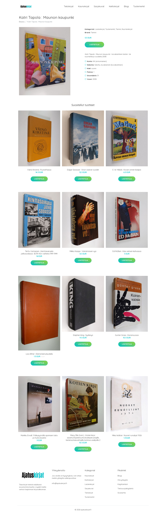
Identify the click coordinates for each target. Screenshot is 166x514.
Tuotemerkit (139, 6)
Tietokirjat (68, 6)
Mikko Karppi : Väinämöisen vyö (83, 252)
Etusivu (22, 22)
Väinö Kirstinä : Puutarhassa (39, 170)
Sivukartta (122, 493)
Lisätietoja (94, 45)
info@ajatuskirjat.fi (59, 484)
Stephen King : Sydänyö (83, 335)
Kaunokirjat (83, 6)
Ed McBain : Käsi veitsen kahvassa (127, 252)
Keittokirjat (114, 6)
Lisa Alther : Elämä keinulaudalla (39, 354)
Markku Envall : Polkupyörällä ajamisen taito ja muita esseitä (39, 437)
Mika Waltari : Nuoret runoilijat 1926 (127, 436)
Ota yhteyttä (123, 480)
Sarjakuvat (99, 6)
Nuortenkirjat (127, 29)
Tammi (118, 29)
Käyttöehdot (123, 485)
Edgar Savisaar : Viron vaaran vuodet (83, 170)
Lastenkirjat (100, 29)
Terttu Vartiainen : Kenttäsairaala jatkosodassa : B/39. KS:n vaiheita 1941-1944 (39, 253)
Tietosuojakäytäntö (125, 489)
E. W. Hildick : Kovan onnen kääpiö (127, 170)
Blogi (126, 6)
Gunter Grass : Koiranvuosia (127, 335)
